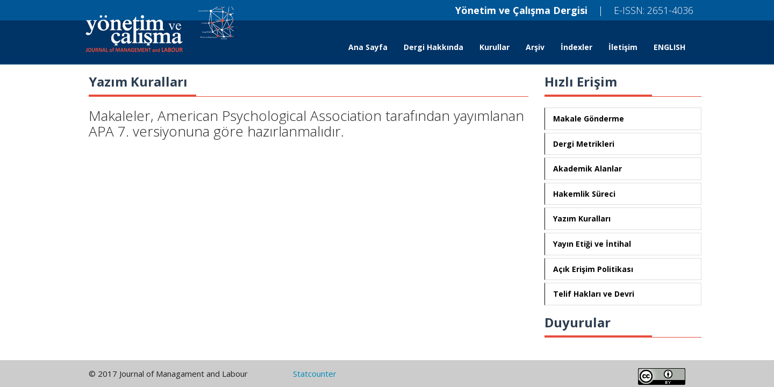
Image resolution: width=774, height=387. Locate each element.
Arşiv (535, 47)
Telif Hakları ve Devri (593, 294)
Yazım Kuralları (582, 218)
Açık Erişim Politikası (593, 269)
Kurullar (494, 47)
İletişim (622, 47)
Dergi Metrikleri (583, 144)
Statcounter (314, 373)
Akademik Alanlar (587, 168)
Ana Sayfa (368, 47)
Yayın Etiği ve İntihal (592, 244)
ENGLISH (669, 47)
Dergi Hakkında (433, 47)
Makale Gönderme (588, 118)
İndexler (576, 47)
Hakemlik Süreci (584, 194)
